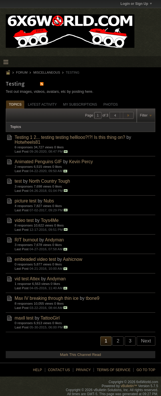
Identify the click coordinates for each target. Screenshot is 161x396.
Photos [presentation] (111, 105)
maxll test (24, 318)
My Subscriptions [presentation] (80, 105)
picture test (25, 200)
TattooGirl (50, 318)
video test (24, 220)
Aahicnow (72, 259)
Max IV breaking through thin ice (47, 298)
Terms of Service (113, 370)
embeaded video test (35, 259)
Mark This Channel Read (80, 354)
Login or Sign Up (136, 4)
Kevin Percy (81, 161)
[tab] (15, 104)
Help (37, 370)
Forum (21, 72)
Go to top (145, 370)
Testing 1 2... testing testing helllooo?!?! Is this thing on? (70, 137)
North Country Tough (49, 181)
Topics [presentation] (15, 105)
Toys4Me (50, 220)
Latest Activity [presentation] (42, 105)
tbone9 (93, 298)
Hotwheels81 (27, 142)
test (18, 181)
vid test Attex (27, 278)
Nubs (48, 200)
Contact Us (59, 370)
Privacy (83, 370)
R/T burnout (26, 239)
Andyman (54, 239)
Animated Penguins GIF (38, 161)
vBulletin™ (129, 386)
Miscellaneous (46, 72)
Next (146, 341)
